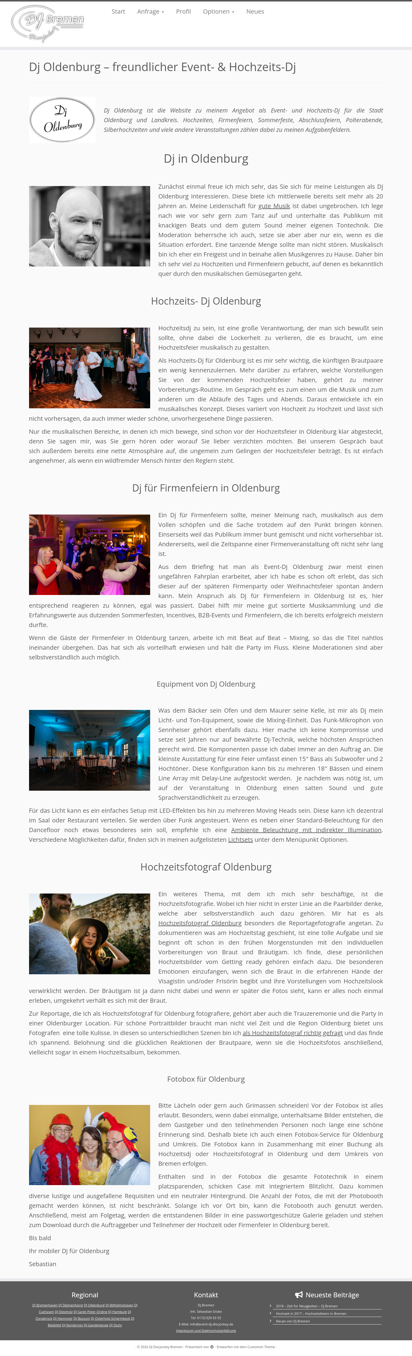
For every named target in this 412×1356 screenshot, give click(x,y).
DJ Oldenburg (94, 1305)
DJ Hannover (63, 1318)
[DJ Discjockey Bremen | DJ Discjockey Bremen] (47, 24)
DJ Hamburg (117, 1311)
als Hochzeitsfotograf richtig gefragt (292, 1033)
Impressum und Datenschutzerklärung (206, 1330)
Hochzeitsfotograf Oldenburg (200, 923)
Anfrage (150, 11)
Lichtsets (240, 839)
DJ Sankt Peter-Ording (90, 1311)
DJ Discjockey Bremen (166, 1347)
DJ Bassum (82, 1318)
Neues (255, 11)
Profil (183, 11)
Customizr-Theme (261, 1347)
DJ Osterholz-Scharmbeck (110, 1318)
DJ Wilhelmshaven (119, 1305)
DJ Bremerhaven (45, 1305)
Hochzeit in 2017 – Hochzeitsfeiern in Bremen (311, 1313)
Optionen (218, 11)
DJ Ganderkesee (96, 1325)
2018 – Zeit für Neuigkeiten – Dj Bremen (307, 1306)
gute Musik (274, 206)
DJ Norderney (72, 1325)
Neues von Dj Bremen (293, 1321)
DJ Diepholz (64, 1311)
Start (118, 11)
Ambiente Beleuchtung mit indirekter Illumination (306, 830)
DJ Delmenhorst (70, 1305)
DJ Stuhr (115, 1325)
